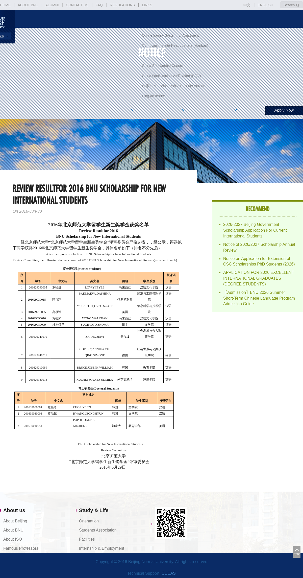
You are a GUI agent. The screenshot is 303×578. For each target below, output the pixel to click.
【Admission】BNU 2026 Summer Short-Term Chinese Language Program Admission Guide (259, 298)
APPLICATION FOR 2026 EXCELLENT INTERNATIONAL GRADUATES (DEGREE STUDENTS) (258, 278)
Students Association (98, 530)
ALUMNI (52, 5)
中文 (246, 5)
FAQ (99, 5)
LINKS (147, 5)
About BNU (13, 530)
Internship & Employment (101, 548)
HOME (5, 5)
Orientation (89, 521)
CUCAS (169, 573)
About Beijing (15, 521)
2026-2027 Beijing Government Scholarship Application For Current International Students (255, 230)
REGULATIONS (122, 5)
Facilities (87, 539)
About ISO (12, 539)
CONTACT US (77, 5)
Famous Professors (20, 548)
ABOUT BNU (28, 5)
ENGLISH (265, 5)
